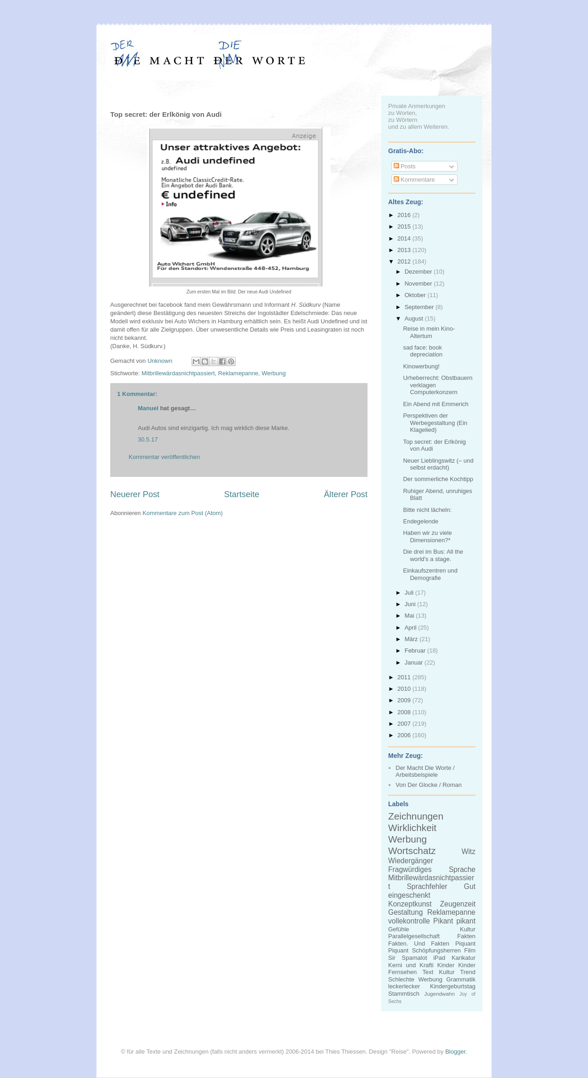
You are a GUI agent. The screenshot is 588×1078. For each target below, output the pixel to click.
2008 (405, 712)
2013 (405, 250)
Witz (468, 851)
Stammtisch (403, 993)
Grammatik (460, 979)
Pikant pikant (454, 921)
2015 (405, 226)
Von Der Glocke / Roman (429, 784)
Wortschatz (412, 850)
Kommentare (414, 179)
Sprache (462, 869)
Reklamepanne (238, 373)
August (415, 318)
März (412, 639)
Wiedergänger (410, 861)
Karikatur (463, 957)
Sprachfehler (427, 886)
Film (469, 950)
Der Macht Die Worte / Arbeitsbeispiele (425, 771)
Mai (410, 615)
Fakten (466, 936)
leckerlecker (404, 986)
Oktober (416, 295)
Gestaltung (405, 912)
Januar (414, 662)
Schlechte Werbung (415, 979)
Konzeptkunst (410, 904)
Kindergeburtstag (452, 986)
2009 (405, 700)
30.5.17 (148, 439)
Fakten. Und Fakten (418, 943)
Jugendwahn (439, 994)
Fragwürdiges (409, 869)
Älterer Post (346, 494)
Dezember (419, 271)
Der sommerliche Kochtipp (438, 479)
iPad (439, 957)
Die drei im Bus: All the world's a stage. (433, 555)
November (419, 283)
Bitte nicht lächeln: (427, 509)
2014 (405, 238)
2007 (405, 723)
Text (427, 972)
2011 (405, 677)
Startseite (242, 494)
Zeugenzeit (457, 904)
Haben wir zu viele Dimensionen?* (427, 536)
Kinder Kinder (456, 965)
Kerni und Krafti (411, 965)
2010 (405, 688)
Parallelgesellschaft (414, 936)
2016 (405, 215)
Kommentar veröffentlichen (164, 456)
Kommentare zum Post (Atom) (182, 513)
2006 (405, 735)
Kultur (467, 929)
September (420, 307)
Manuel (148, 408)
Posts (405, 166)
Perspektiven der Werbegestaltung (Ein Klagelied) (435, 422)
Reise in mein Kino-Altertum (429, 332)
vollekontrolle (409, 921)
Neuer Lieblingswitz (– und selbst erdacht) (438, 464)
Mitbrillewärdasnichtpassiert (178, 373)
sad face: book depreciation (422, 351)
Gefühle (398, 929)
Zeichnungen (415, 816)
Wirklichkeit (412, 827)
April (411, 627)
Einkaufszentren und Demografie (430, 574)
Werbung (274, 373)
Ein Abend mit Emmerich (435, 404)
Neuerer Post (134, 494)
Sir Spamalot (407, 957)
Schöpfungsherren (436, 950)
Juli (410, 592)
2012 (405, 261)
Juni (411, 604)
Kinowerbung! (421, 366)
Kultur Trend (457, 972)
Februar (416, 650)
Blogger (455, 1051)
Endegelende (420, 521)
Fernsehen (402, 972)
